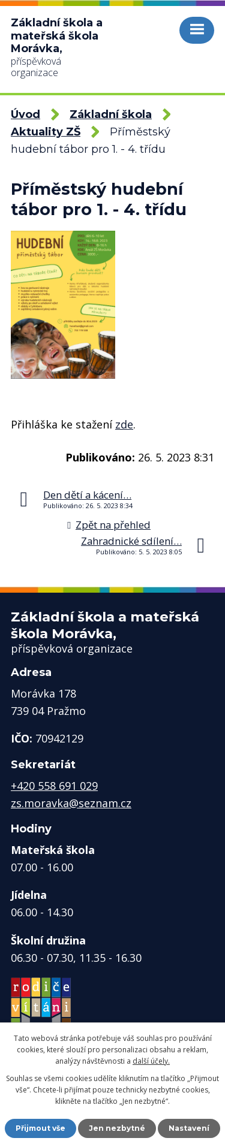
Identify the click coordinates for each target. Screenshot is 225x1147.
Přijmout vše (40, 1128)
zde (124, 424)
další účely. (151, 1061)
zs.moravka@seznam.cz (71, 803)
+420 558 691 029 (54, 785)
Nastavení (189, 1128)
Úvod (25, 114)
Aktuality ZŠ (45, 131)
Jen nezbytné (117, 1128)
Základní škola (111, 114)
